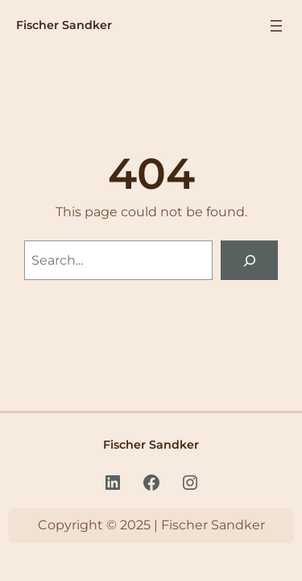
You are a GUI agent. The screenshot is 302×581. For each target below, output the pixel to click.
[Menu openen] (276, 26)
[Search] (249, 260)
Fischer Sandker (64, 25)
